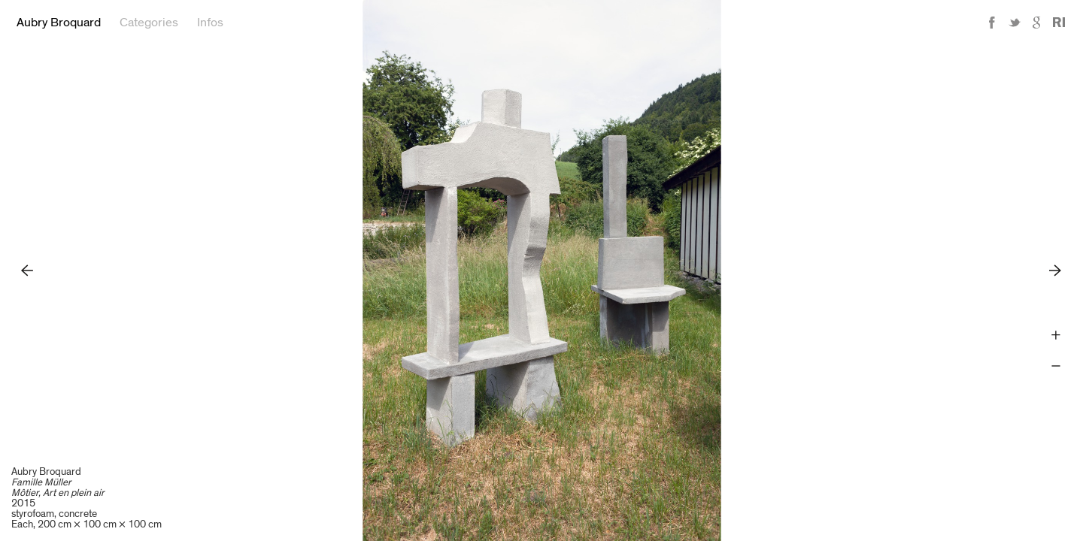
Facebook (992, 23)
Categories (149, 23)
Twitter (1014, 23)
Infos (210, 23)
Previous (27, 270)
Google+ (1037, 23)
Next (1055, 270)
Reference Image (1059, 23)
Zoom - (1055, 366)
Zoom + (1055, 335)
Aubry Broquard (59, 23)
